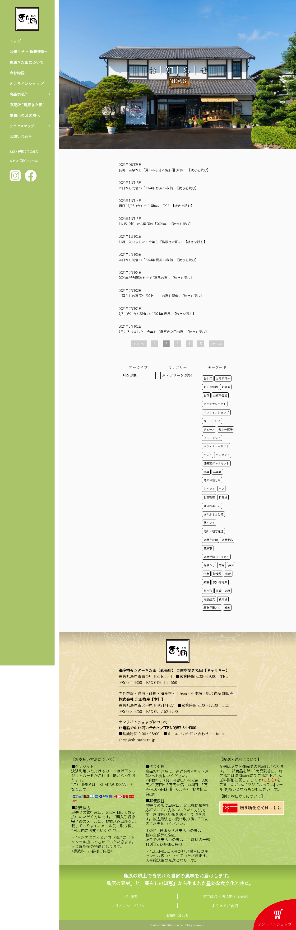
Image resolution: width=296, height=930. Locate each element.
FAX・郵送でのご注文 (23, 153)
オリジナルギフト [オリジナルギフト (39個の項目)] (215, 404)
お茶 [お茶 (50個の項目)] (206, 395)
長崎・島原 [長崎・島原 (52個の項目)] (223, 591)
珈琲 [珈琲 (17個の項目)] (228, 574)
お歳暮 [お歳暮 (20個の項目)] (226, 387)
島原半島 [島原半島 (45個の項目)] (227, 540)
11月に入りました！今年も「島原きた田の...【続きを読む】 (163, 241)
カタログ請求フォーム (23, 162)
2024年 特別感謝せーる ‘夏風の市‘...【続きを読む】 (156, 277)
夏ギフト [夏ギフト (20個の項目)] (209, 523)
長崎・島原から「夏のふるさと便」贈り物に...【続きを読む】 (164, 169)
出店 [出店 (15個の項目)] (221, 489)
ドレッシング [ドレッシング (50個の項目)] (212, 438)
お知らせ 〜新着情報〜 (28, 52)
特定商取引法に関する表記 (225, 896)
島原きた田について (26, 62)
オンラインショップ (26, 84)
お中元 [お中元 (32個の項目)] (208, 378)
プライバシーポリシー (130, 905)
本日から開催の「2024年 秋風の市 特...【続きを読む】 (159, 188)
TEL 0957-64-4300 (180, 727)
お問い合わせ (20, 138)
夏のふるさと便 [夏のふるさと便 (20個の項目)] (213, 514)
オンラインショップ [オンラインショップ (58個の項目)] (216, 412)
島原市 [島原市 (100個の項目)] (208, 548)
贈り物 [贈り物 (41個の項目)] (208, 591)
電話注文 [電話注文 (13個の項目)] (209, 599)
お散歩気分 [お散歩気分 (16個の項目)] (223, 378)
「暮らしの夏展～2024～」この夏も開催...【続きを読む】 (161, 295)
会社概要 (130, 896)
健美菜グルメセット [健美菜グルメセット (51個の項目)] (216, 463)
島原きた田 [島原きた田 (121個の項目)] (211, 540)
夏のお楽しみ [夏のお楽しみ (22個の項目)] (212, 506)
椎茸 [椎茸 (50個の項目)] (221, 565)
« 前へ (139, 343)
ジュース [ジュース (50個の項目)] (209, 429)
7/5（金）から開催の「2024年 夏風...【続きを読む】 (157, 313)
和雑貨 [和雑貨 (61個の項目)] (223, 497)
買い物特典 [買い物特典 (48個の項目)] (220, 582)
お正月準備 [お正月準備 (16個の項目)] (211, 387)
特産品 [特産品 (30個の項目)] (217, 574)
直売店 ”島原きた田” (26, 106)
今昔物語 (17, 73)
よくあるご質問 (225, 905)
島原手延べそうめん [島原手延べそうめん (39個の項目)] (216, 557)
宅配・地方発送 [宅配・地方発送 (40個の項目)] (213, 531)
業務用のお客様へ (24, 116)
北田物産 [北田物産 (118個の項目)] (209, 497)
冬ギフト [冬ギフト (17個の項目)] (209, 489)
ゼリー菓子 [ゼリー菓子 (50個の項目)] (225, 429)
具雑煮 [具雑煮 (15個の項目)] (217, 472)
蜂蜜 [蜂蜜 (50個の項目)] (206, 582)
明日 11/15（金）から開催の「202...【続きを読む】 (156, 205)
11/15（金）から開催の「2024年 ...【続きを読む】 (156, 223)
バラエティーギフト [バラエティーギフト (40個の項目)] (216, 446)
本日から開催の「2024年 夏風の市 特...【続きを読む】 (159, 259)
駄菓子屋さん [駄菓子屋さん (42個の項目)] (212, 607)
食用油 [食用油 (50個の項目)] (223, 599)
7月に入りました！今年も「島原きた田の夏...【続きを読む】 (164, 331)
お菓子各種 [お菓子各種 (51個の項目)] (220, 395)
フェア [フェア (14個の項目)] (208, 455)
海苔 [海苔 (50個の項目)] (231, 565)
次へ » (216, 343)
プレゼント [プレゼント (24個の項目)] (223, 455)
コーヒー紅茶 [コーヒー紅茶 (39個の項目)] (212, 421)
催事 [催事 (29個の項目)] (206, 472)
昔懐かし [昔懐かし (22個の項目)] (209, 565)
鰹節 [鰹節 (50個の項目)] (227, 607)
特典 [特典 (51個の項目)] (206, 574)
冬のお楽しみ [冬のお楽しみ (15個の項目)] (212, 480)
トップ (15, 41)
